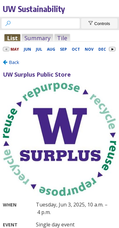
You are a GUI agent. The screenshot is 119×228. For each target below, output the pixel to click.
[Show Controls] (99, 23)
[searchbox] (46, 23)
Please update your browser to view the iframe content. (59, 38)
